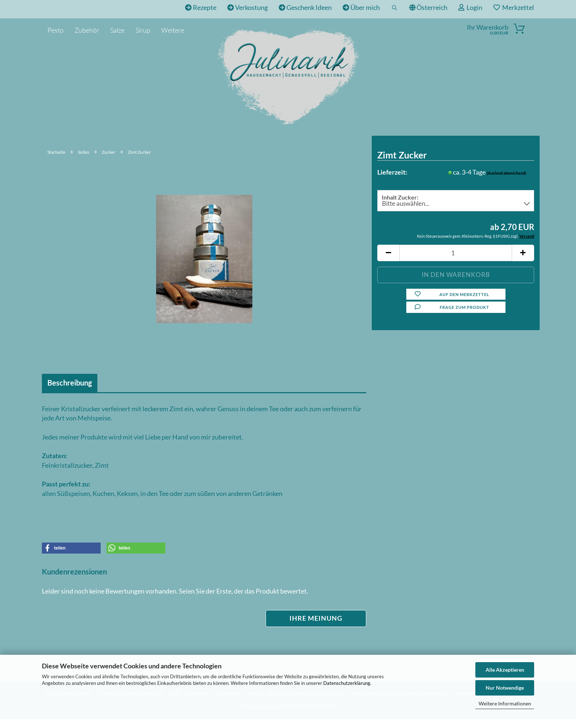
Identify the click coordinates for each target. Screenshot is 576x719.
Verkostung (247, 7)
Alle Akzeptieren (505, 670)
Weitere (172, 30)
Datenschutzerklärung (346, 683)
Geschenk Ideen (305, 7)
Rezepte (200, 7)
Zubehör (87, 30)
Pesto (55, 30)
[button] (388, 253)
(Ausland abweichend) (506, 173)
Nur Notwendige (505, 688)
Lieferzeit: (392, 172)
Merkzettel (513, 7)
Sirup (143, 30)
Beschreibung (69, 382)
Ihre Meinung (315, 618)
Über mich (361, 7)
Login (470, 7)
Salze (117, 30)
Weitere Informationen (505, 703)
